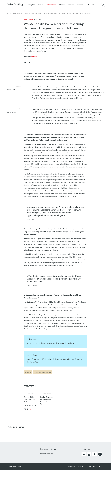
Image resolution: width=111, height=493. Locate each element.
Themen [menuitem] (40, 5)
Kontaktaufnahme (46, 454)
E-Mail (26, 409)
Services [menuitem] (71, 5)
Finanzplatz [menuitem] (31, 5)
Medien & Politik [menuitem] (51, 5)
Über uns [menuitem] (62, 5)
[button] (24, 62)
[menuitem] (81, 5)
